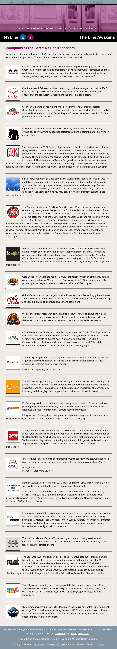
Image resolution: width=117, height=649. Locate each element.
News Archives (34, 29)
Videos (71, 29)
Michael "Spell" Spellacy (84, 639)
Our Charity (50, 29)
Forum (80, 29)
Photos (62, 29)
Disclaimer (60, 633)
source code (57, 644)
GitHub (100, 644)
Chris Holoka (60, 639)
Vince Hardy (39, 644)
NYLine (17, 37)
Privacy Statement (80, 633)
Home (22, 29)
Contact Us (92, 29)
